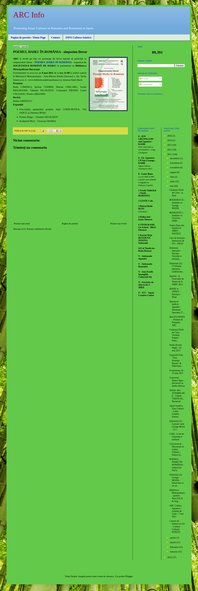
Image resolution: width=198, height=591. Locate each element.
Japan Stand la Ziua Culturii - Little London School (176, 411)
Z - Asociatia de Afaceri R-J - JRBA (145, 285)
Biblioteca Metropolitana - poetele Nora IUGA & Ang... (177, 495)
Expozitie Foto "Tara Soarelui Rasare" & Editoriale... (176, 360)
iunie (172, 181)
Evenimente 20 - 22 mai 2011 (177, 372)
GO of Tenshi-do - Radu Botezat (147, 249)
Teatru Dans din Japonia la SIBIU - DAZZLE (176, 229)
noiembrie (175, 163)
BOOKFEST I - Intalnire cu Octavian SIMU (176, 216)
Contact (55, 37)
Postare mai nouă (22, 223)
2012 (169, 150)
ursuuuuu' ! (143, 211)
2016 (169, 136)
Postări (143, 78)
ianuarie (174, 551)
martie (173, 542)
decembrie (175, 158)
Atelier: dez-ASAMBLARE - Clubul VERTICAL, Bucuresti (177, 395)
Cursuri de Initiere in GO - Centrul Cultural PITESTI (177, 526)
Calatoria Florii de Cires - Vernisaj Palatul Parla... (176, 335)
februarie (174, 547)
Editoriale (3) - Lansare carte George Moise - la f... (177, 425)
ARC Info (28, 14)
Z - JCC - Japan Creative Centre (146, 294)
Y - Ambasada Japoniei (145, 257)
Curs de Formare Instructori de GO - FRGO (177, 241)
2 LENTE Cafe (145, 201)
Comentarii (145, 84)
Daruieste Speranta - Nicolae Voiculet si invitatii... (175, 253)
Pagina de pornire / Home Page (28, 37)
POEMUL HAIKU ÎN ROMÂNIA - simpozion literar (176, 464)
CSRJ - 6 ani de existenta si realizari (176, 437)
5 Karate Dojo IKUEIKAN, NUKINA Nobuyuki (145, 239)
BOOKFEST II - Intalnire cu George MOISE (177, 204)
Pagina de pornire (70, 223)
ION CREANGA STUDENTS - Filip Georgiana (146, 150)
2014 (169, 140)
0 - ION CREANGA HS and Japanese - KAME (145, 140)
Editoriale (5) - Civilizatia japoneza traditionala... (176, 267)
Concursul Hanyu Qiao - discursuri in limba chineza (177, 381)
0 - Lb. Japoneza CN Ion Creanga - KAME (147, 160)
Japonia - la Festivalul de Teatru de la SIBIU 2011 (176, 280)
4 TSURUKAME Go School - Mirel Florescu (147, 227)
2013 (169, 145)
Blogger (129, 576)
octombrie (175, 167)
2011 (169, 154)
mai (172, 186)
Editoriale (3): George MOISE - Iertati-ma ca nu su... (176, 480)
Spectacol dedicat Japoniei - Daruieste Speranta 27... (176, 307)
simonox (110, 576)
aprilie (173, 538)
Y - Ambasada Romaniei (145, 265)
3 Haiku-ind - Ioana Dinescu (145, 218)
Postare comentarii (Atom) (39, 229)
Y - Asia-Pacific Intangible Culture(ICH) (145, 274)
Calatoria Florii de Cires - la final (176, 193)
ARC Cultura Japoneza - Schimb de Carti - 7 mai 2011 (176, 511)
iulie (172, 177)
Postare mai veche (118, 223)
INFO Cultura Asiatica (78, 37)
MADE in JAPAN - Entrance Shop (174, 293)
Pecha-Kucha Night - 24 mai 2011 (175, 348)
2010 (169, 557)
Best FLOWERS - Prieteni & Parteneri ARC (177, 321)
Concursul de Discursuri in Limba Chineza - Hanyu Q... (176, 449)
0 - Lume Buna (145, 174)
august (173, 172)
